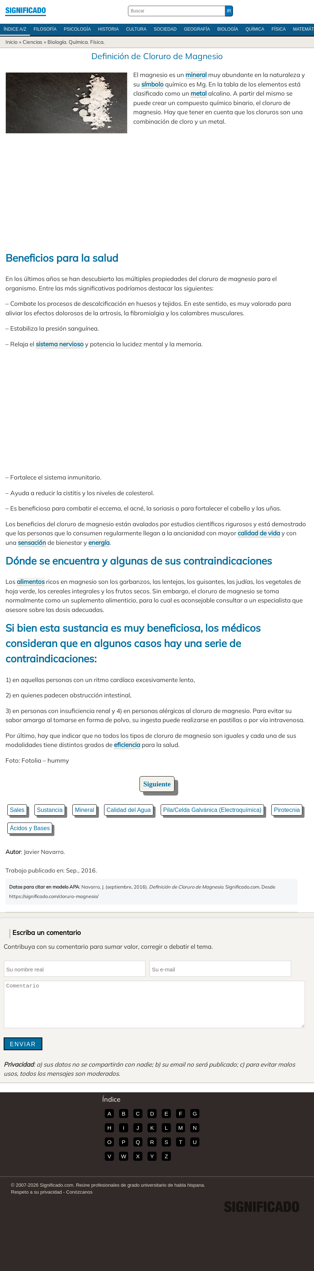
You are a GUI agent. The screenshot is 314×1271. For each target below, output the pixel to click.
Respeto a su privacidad (36, 1192)
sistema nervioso (60, 344)
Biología (227, 29)
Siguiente (157, 784)
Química (254, 29)
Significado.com (25, 11)
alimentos (31, 581)
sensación (32, 542)
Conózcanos (79, 1192)
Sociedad (165, 29)
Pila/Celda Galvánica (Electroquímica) (212, 810)
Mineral (84, 810)
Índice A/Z (15, 29)
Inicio (11, 42)
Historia (108, 29)
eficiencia (127, 744)
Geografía (197, 29)
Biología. (57, 42)
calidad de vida (259, 533)
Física (279, 29)
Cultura (136, 29)
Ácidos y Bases (30, 828)
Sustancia (49, 810)
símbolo (152, 84)
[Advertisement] (157, 188)
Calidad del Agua (129, 810)
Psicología (77, 29)
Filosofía (45, 29)
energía (99, 542)
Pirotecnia (287, 810)
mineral (196, 74)
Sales (17, 810)
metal (199, 93)
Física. (97, 42)
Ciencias (32, 42)
